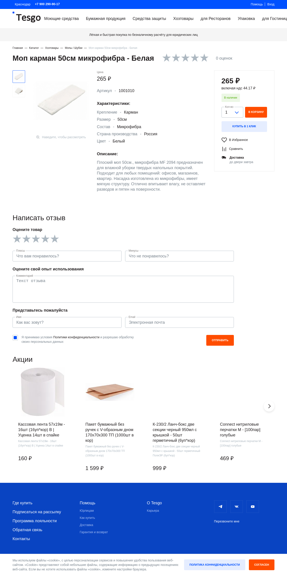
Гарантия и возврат (94, 532)
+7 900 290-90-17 (47, 4)
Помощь (257, 4)
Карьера (153, 510)
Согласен (261, 564)
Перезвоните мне (226, 521)
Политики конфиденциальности (76, 337)
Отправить (220, 340)
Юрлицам (87, 510)
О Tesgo (154, 503)
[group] (43, 423)
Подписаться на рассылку (37, 512)
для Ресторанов (216, 18)
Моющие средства (61, 18)
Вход (270, 4)
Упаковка (246, 18)
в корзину (256, 112)
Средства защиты (149, 18)
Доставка (86, 525)
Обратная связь (27, 530)
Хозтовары (183, 18)
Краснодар (22, 4)
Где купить (23, 503)
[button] (269, 406)
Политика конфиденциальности (214, 564)
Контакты (21, 539)
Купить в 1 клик (244, 126)
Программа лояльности (35, 521)
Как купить (87, 518)
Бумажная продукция (105, 18)
